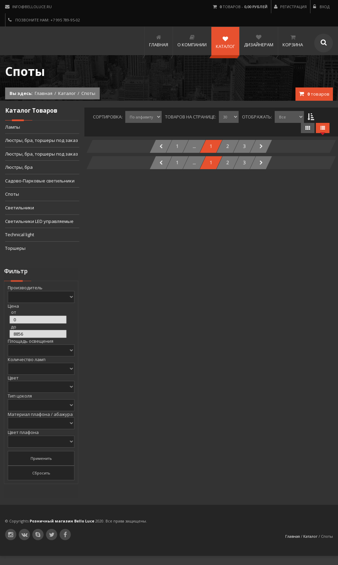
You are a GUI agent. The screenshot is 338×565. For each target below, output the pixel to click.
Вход (321, 6)
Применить (38, 458)
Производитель (21, 288)
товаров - (240, 6)
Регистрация (290, 6)
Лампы (12, 127)
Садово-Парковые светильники (40, 181)
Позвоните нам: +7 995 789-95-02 (44, 19)
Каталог (67, 93)
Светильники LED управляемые (39, 221)
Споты (12, 194)
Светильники (19, 208)
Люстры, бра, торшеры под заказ (41, 140)
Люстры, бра (19, 167)
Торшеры (15, 248)
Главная (43, 93)
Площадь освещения (27, 341)
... (194, 146)
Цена (10, 306)
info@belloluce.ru (28, 6)
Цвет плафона (19, 432)
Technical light (19, 234)
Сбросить (38, 472)
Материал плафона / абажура (36, 414)
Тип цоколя (16, 396)
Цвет (9, 378)
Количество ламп (23, 359)
